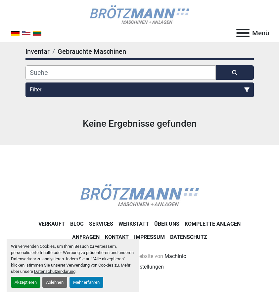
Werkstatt (133, 224)
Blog (77, 224)
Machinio (175, 256)
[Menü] (243, 33)
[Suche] (120, 72)
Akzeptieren (26, 282)
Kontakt (117, 237)
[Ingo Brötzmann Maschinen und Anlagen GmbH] (139, 195)
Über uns (166, 224)
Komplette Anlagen (213, 224)
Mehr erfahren (86, 282)
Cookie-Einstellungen (139, 267)
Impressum (149, 237)
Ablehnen (55, 282)
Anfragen (86, 237)
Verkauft (51, 224)
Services (101, 224)
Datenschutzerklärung (54, 271)
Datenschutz (188, 237)
